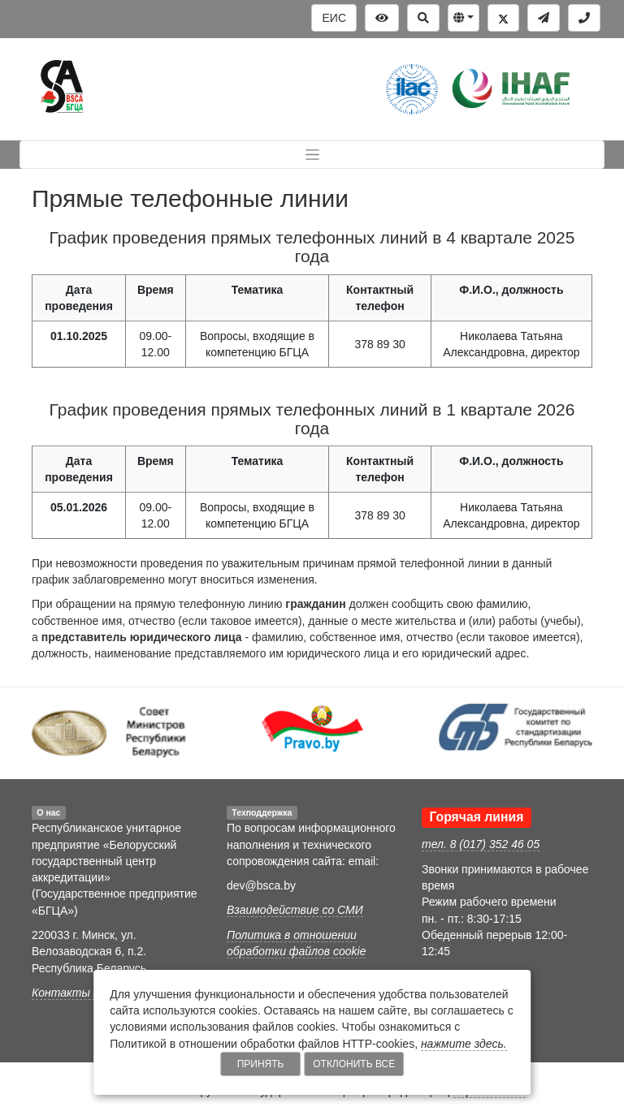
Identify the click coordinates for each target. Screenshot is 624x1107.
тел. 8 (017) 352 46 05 (481, 844)
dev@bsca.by (261, 885)
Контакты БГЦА (77, 992)
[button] (463, 18)
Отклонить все (354, 1064)
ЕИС (334, 17)
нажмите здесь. (464, 1043)
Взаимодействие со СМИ (295, 909)
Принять (260, 1064)
